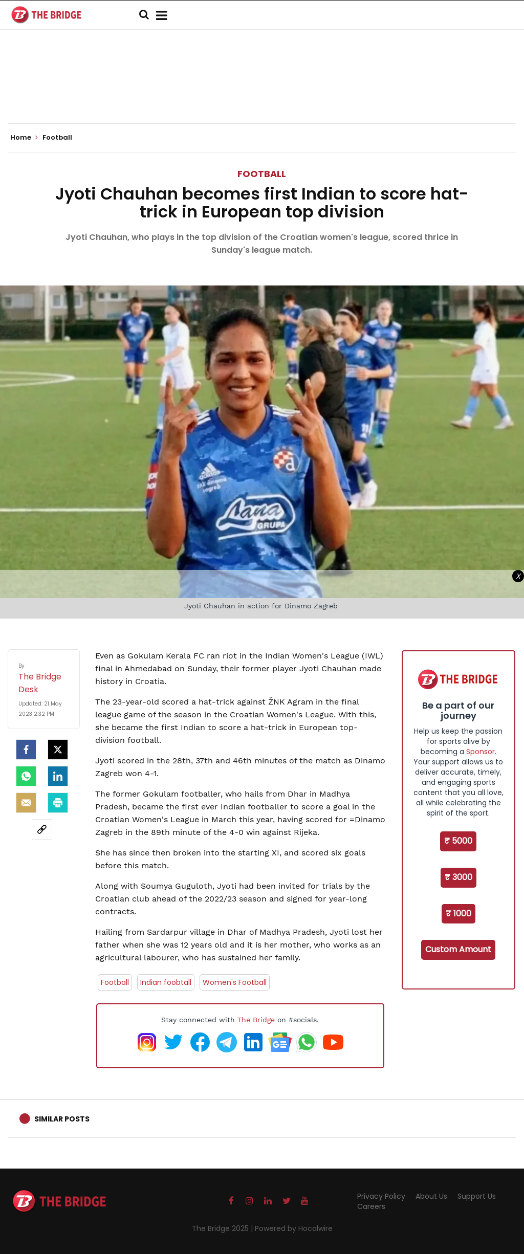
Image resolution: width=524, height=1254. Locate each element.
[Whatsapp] (26, 776)
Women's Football (235, 982)
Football (261, 173)
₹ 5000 (458, 841)
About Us (431, 1196)
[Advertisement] (262, 92)
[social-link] (42, 829)
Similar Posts (62, 1119)
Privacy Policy (381, 1196)
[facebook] (26, 749)
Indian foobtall (165, 982)
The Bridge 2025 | (223, 1228)
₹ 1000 (458, 913)
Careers (371, 1206)
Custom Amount (458, 949)
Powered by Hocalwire (294, 1228)
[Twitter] (58, 749)
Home (24, 137)
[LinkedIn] (58, 776)
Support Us (476, 1196)
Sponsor (480, 751)
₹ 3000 (458, 877)
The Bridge (256, 1020)
